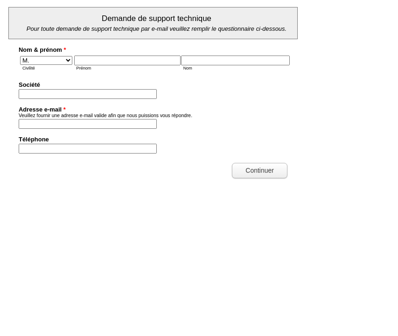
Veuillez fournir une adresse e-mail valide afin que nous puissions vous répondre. (105, 115)
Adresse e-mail (42, 109)
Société (29, 84)
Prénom (84, 68)
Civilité (28, 68)
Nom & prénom (42, 49)
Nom (187, 68)
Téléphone (34, 139)
